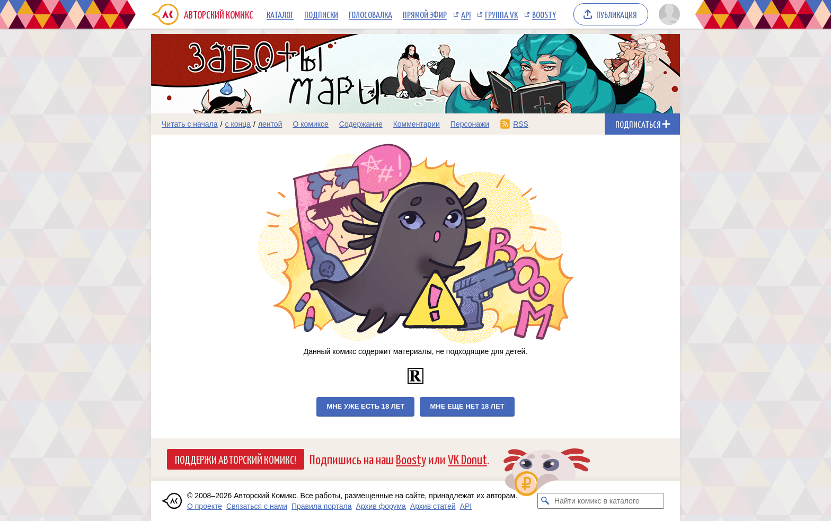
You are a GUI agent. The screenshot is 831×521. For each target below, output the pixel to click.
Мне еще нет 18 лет (467, 406)
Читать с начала (190, 124)
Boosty (544, 14)
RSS (520, 124)
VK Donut (467, 459)
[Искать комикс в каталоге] (545, 500)
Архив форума (381, 506)
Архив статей (433, 506)
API (466, 14)
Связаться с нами (256, 506)
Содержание (361, 124)
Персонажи (469, 124)
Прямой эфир (425, 14)
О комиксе (310, 124)
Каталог (280, 14)
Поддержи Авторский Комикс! (235, 459)
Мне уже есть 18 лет (365, 406)
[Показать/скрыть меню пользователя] (667, 14)
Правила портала (321, 506)
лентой (270, 124)
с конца (238, 124)
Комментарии (416, 124)
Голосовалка (370, 14)
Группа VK (501, 14)
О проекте (204, 506)
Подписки (321, 14)
